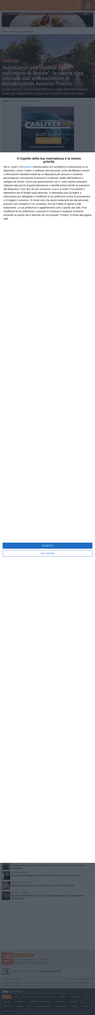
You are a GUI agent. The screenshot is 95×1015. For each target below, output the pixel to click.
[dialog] (47, 507)
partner (28, 167)
